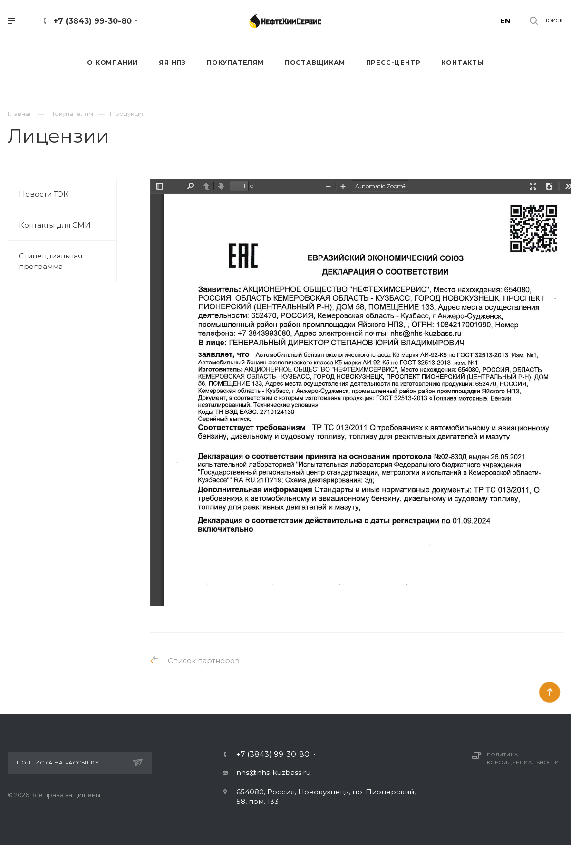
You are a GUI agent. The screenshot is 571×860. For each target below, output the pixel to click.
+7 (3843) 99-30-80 (92, 21)
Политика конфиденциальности (523, 758)
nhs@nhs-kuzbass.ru (273, 772)
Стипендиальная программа (50, 261)
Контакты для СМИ (55, 224)
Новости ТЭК (43, 194)
